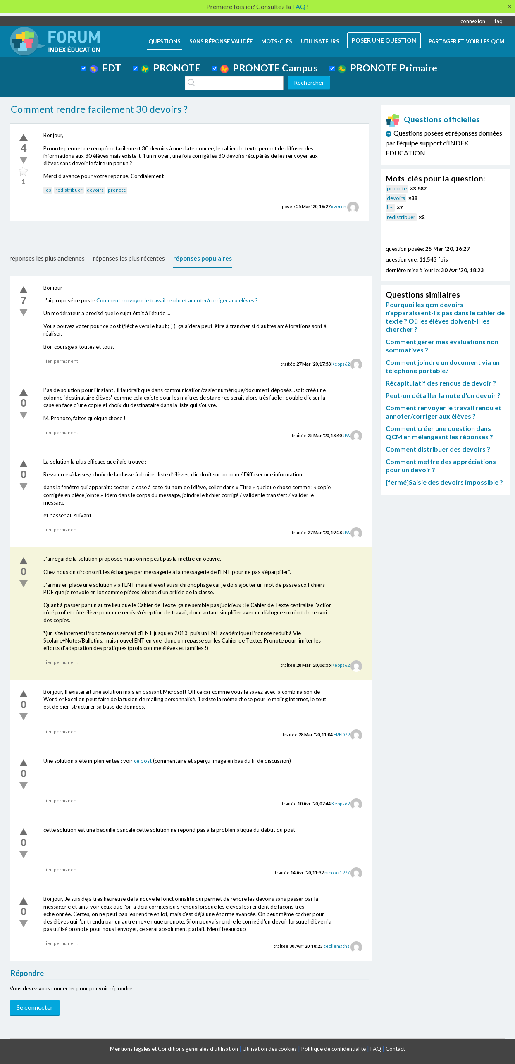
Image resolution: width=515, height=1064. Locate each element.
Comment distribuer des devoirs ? (438, 449)
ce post (143, 760)
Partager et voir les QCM (466, 41)
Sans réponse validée (221, 41)
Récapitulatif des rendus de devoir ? (441, 383)
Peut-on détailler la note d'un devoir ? (443, 395)
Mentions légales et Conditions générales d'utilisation (174, 1048)
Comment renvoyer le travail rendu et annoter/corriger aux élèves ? (177, 300)
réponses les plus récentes (129, 258)
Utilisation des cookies (270, 1048)
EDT (105, 68)
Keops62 (340, 364)
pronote (117, 190)
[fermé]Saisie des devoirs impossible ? (444, 482)
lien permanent (61, 361)
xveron (338, 206)
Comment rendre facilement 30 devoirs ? (99, 109)
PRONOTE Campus (269, 68)
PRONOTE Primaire (387, 68)
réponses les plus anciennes (47, 258)
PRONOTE (170, 68)
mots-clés (276, 41)
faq (499, 21)
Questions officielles (433, 119)
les (48, 190)
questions (164, 41)
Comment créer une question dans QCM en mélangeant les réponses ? (439, 432)
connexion (472, 21)
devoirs (95, 190)
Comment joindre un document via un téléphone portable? (443, 366)
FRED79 (342, 734)
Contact (395, 1048)
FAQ (375, 1048)
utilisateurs (320, 41)
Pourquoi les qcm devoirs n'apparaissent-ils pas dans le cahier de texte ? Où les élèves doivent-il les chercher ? (445, 316)
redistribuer (69, 190)
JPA (346, 435)
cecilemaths (336, 946)
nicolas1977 (337, 872)
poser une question (384, 40)
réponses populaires (202, 258)
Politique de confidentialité (333, 1048)
